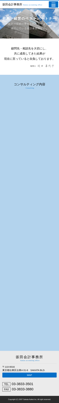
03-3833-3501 (22, 384)
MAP (29, 375)
